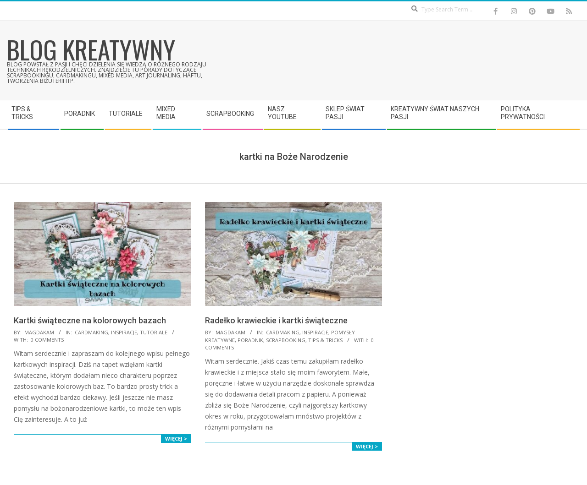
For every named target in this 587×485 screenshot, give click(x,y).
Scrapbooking (285, 340)
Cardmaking (91, 332)
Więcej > (176, 438)
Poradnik (250, 340)
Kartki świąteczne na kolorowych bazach (90, 320)
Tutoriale (153, 332)
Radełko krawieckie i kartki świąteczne (276, 320)
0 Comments (47, 339)
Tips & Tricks (325, 340)
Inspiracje (124, 332)
